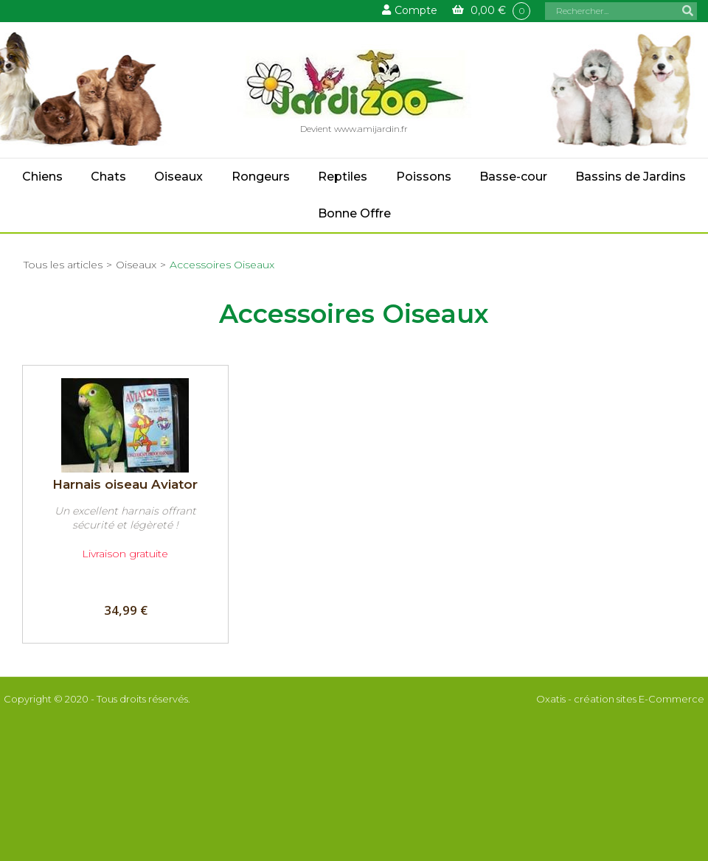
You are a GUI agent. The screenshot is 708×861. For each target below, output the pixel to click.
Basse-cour (513, 177)
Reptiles (342, 177)
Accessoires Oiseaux (222, 264)
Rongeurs (261, 177)
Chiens (42, 177)
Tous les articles (63, 264)
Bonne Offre (354, 213)
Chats (108, 177)
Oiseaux (178, 177)
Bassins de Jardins (630, 177)
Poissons (423, 177)
